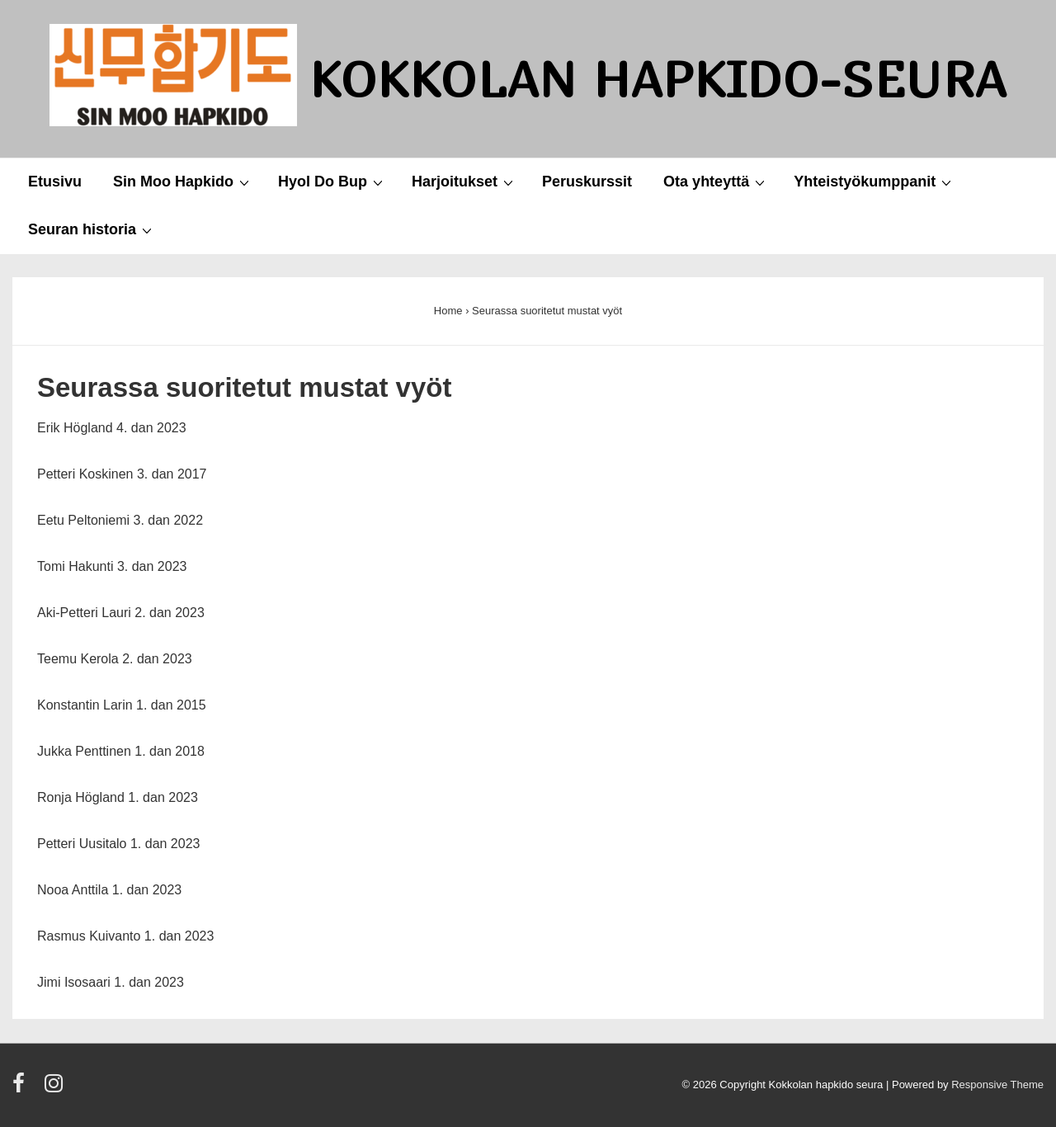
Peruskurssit (587, 181)
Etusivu (55, 181)
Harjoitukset (464, 181)
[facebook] (22, 1088)
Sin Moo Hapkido (183, 181)
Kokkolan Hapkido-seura (658, 79)
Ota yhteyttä (716, 181)
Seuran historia (92, 229)
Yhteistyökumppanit (874, 181)
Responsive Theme (997, 1084)
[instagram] (56, 1088)
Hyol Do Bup (332, 181)
